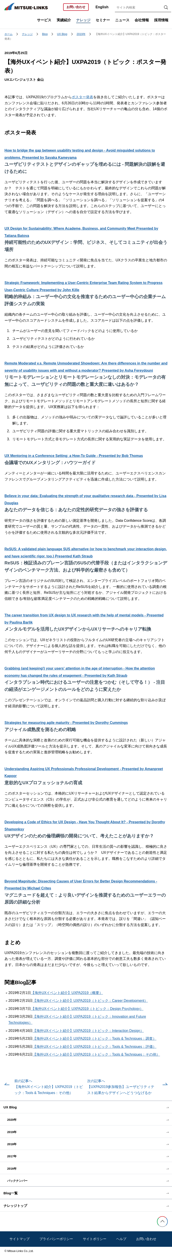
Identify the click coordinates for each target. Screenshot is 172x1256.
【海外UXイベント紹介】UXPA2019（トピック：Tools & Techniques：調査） (94, 1038)
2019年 (81, 34)
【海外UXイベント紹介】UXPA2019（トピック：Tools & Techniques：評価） (94, 1046)
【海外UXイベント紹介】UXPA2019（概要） (67, 993)
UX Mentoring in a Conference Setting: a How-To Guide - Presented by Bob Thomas (73, 456)
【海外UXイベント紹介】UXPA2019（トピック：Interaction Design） (88, 1031)
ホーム (8, 34)
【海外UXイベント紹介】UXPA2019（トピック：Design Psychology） (87, 1009)
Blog (45, 34)
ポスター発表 (82, 97)
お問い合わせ (76, 7)
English (101, 7)
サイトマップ (19, 1239)
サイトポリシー (94, 1239)
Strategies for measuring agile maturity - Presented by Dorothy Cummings (66, 723)
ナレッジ (27, 34)
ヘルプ (121, 1239)
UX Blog (62, 34)
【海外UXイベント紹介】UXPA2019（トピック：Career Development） (90, 1001)
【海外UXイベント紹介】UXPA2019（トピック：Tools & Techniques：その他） (96, 1054)
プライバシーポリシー (56, 1239)
